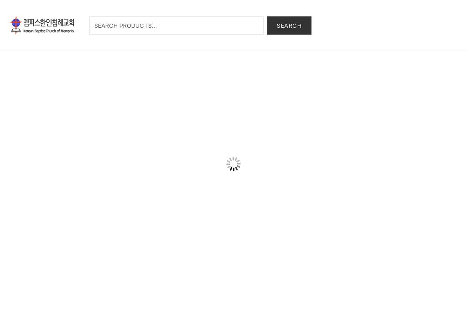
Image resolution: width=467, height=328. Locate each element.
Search (289, 25)
